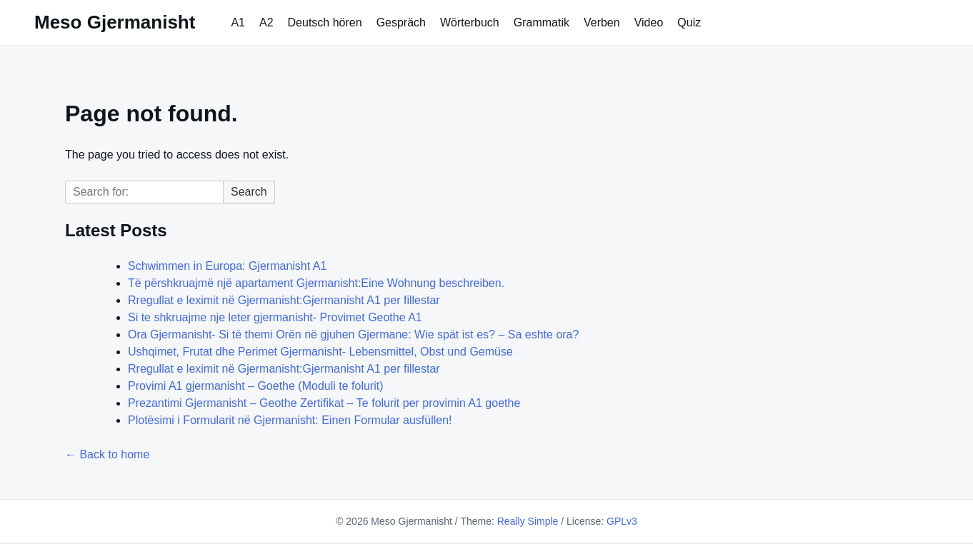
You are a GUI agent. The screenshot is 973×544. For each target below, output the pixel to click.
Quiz (689, 22)
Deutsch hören (325, 22)
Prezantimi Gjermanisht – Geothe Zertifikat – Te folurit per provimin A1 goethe (324, 403)
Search (249, 192)
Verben (602, 22)
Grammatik (541, 22)
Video (649, 22)
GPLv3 (622, 521)
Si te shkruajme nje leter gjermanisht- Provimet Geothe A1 (275, 317)
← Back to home (107, 454)
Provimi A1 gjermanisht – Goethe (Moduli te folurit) (255, 386)
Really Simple (528, 521)
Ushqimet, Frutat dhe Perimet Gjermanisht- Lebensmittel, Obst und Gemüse (320, 352)
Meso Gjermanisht (114, 22)
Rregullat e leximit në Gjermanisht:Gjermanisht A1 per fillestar (284, 300)
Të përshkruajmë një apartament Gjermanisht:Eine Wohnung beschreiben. (316, 283)
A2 (266, 22)
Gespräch (401, 22)
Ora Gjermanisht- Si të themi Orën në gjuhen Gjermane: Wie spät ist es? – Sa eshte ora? (353, 334)
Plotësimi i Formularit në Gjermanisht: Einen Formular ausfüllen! (290, 420)
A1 (238, 22)
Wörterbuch (469, 22)
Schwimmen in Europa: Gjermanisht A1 (227, 266)
